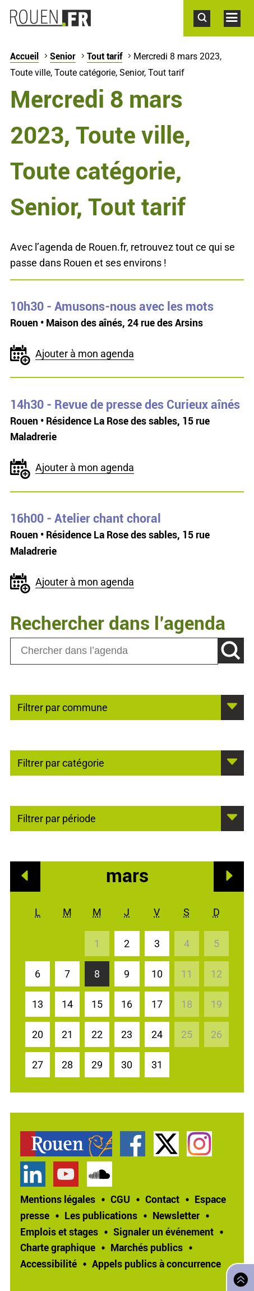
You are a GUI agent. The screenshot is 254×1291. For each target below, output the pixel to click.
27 (37, 1065)
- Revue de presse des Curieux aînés (125, 404)
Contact (162, 1199)
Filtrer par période (56, 817)
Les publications (100, 1215)
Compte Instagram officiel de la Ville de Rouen (199, 1143)
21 (67, 1034)
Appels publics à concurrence (156, 1263)
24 (157, 1034)
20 (37, 1034)
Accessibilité (48, 1263)
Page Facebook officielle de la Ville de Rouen (132, 1143)
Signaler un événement (163, 1231)
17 (157, 1004)
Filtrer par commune (62, 706)
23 (126, 1034)
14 (67, 1004)
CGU (120, 1199)
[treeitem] (70, 1143)
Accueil (24, 56)
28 (67, 1065)
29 (97, 1065)
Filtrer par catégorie (60, 762)
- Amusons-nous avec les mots (112, 306)
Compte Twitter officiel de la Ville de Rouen (166, 1143)
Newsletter (176, 1215)
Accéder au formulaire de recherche (208, 32)
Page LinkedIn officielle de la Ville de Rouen (32, 1174)
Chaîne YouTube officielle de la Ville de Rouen (65, 1174)
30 (126, 1065)
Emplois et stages (59, 1231)
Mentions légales (57, 1199)
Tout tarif (104, 56)
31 (157, 1065)
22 (97, 1034)
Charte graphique (57, 1247)
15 (97, 1004)
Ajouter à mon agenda (84, 353)
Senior (63, 56)
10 (157, 974)
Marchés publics (146, 1247)
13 (37, 1004)
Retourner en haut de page (238, 1276)
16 (126, 1004)
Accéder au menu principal (239, 32)
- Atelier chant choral (85, 518)
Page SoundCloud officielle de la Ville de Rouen (99, 1174)
